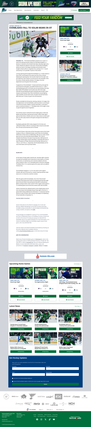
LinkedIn (36, 245)
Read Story (70, 80)
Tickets (10, 10)
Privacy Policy (55, 414)
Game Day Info (28, 10)
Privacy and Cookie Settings (52, 416)
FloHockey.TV (39, 239)
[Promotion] (45, 4)
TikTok (40, 245)
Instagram (30, 245)
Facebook (25, 245)
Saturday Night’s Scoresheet (23, 198)
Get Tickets (82, 10)
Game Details (70, 56)
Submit (45, 385)
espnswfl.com (30, 242)
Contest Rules (40, 414)
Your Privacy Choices (41, 416)
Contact (34, 414)
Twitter (46, 245)
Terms (35, 416)
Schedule (74, 10)
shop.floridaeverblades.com (26, 231)
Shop (43, 10)
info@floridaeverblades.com (7, 421)
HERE (34, 209)
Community (36, 10)
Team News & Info (18, 10)
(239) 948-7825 (4, 419)
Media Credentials (47, 414)
